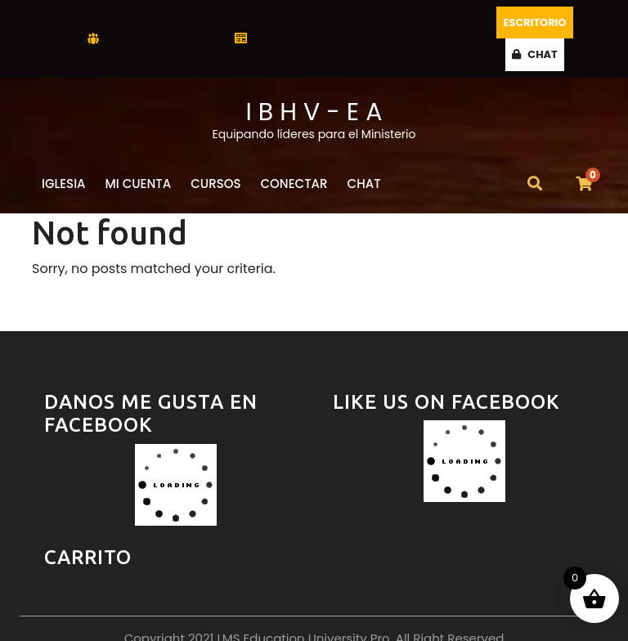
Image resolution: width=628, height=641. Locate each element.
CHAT (570, 22)
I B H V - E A (313, 78)
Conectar (294, 150)
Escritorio (507, 22)
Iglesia (64, 150)
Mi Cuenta (138, 150)
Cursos (215, 150)
